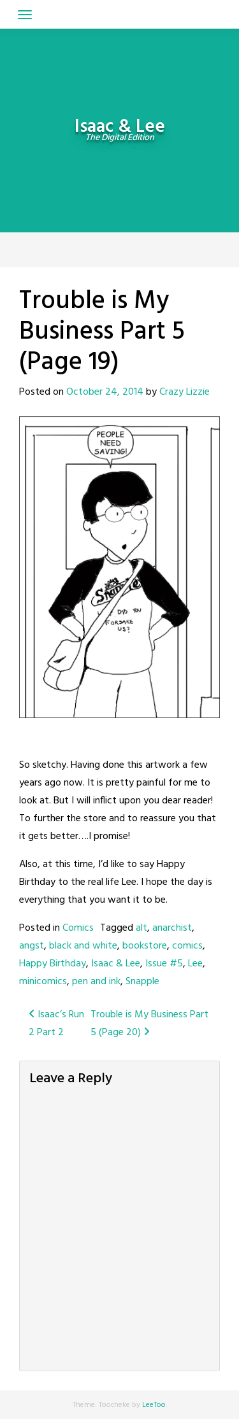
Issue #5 (164, 964)
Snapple (142, 981)
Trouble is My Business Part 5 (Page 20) (149, 1023)
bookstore (144, 946)
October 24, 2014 (104, 392)
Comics (78, 928)
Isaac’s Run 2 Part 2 (56, 1023)
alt (141, 928)
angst (31, 946)
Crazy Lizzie (184, 392)
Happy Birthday (52, 964)
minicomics (43, 981)
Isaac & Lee (115, 964)
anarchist (172, 928)
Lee (195, 964)
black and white (83, 946)
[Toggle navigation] (25, 14)
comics (187, 946)
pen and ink (96, 981)
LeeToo (154, 1405)
